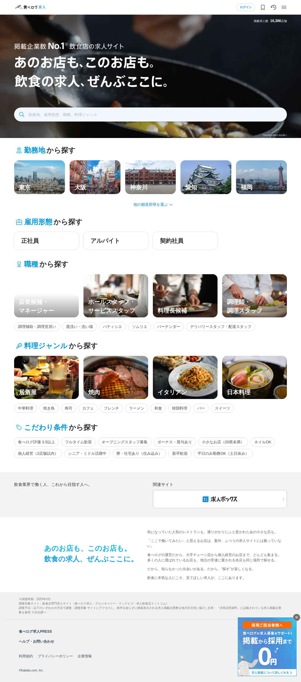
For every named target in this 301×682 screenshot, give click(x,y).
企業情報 (85, 656)
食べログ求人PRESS (35, 631)
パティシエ (112, 326)
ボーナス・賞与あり (175, 442)
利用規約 (26, 656)
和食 (158, 408)
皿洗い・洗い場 (79, 326)
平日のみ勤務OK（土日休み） (223, 453)
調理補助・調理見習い (37, 326)
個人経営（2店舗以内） (38, 453)
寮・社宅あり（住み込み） (139, 453)
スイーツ (222, 408)
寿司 (68, 408)
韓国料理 (179, 408)
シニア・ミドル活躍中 (87, 453)
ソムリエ (139, 326)
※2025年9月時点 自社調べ (274, 135)
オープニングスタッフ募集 (125, 442)
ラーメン (136, 408)
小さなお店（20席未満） (223, 442)
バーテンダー (168, 326)
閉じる (296, 617)
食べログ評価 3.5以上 (36, 442)
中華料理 (25, 408)
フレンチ (111, 408)
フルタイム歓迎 (78, 442)
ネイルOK (262, 442)
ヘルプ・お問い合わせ (36, 641)
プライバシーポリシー (55, 656)
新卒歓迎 (180, 453)
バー (201, 408)
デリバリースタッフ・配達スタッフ (220, 326)
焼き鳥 (49, 408)
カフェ (88, 408)
